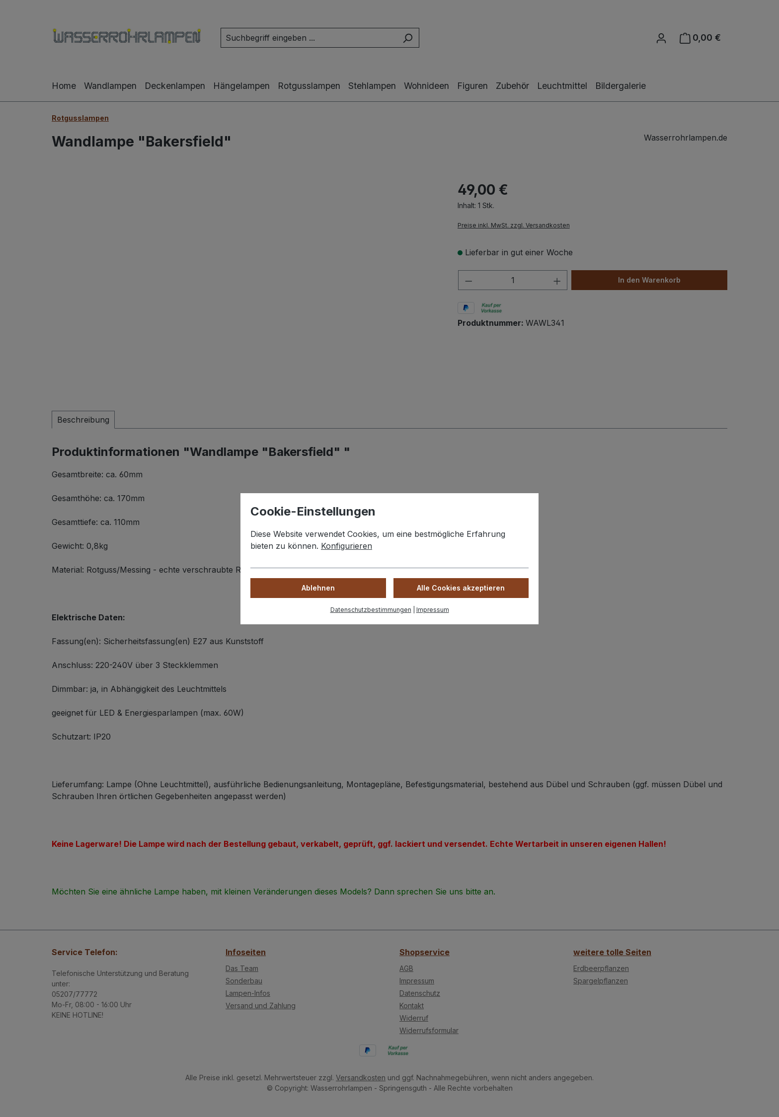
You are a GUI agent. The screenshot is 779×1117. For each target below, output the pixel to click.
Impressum (432, 609)
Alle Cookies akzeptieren (461, 588)
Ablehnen (318, 588)
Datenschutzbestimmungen (370, 609)
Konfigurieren (346, 546)
